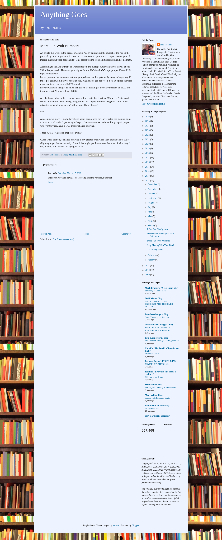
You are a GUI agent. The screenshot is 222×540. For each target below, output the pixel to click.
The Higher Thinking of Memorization (161, 387)
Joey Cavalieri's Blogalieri (157, 416)
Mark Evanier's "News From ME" (162, 288)
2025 (147, 121)
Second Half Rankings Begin (157, 398)
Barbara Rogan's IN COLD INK (160, 361)
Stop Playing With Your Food (160, 245)
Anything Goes (63, 14)
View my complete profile (153, 104)
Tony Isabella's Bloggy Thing (159, 324)
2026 (147, 116)
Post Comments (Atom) (63, 239)
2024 (147, 126)
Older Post (126, 234)
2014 (147, 171)
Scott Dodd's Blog (153, 384)
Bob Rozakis (166, 44)
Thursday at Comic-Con (155, 290)
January (151, 260)
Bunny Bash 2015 (152, 408)
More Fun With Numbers (158, 241)
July (150, 207)
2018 (147, 153)
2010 (147, 270)
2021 (147, 139)
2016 (147, 162)
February (152, 255)
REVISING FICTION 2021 (157, 364)
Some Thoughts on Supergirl (157, 317)
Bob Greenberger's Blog (156, 314)
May (150, 216)
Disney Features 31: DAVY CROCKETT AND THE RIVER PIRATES (159, 304)
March (151, 225)
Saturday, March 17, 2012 (69, 173)
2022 (147, 135)
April (150, 221)
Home (86, 234)
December (153, 184)
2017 (147, 157)
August (151, 203)
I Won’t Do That (152, 353)
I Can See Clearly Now (157, 229)
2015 (147, 167)
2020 (147, 144)
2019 (147, 148)
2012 (147, 180)
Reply (50, 182)
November (153, 189)
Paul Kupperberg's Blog (156, 338)
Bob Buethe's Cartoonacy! (157, 405)
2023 (147, 130)
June (150, 212)
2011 (147, 265)
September (153, 198)
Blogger (135, 525)
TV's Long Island (155, 249)
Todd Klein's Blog (153, 298)
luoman (116, 525)
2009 (147, 274)
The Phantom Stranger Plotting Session (162, 340)
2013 (147, 176)
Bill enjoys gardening (154, 377)
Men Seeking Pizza (154, 395)
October (152, 193)
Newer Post (46, 234)
